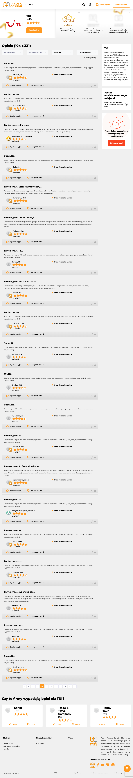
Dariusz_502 (17, 385)
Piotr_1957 (17, 542)
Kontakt (71, 745)
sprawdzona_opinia (21, 480)
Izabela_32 (17, 75)
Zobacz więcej (116, 143)
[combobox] (12, 52)
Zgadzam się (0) (15, 85)
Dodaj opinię (104, 4)
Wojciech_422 (17, 354)
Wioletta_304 (18, 231)
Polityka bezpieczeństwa (99, 773)
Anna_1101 (16, 636)
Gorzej (33, 724)
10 (70, 686)
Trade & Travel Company (64, 711)
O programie (73, 742)
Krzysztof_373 (19, 105)
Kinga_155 (16, 262)
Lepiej (15, 724)
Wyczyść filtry (91, 58)
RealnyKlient (18, 447)
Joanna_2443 (18, 572)
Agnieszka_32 (17, 416)
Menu (30, 5)
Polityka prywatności (120, 773)
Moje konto (40, 742)
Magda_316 (16, 606)
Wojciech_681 (18, 323)
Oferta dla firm (121, 5)
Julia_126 (16, 167)
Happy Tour (106, 709)
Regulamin (77, 773)
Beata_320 (17, 293)
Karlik (18, 707)
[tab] (17, 738)
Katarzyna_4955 (19, 198)
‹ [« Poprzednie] (24, 686)
